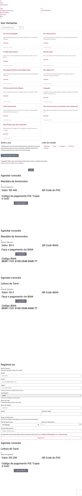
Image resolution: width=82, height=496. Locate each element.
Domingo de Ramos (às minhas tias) (16, 70)
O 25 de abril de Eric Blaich (13, 88)
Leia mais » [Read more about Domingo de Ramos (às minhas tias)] (5, 79)
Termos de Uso (5, 163)
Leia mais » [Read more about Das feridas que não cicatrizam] (5, 134)
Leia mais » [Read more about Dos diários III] (46, 79)
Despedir (46, 88)
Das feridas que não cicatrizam (14, 125)
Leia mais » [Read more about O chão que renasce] (5, 61)
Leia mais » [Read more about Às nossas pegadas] (5, 43)
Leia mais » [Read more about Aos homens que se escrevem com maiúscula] (46, 115)
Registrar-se (41, 438)
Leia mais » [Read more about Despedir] (46, 97)
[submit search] (21, 27)
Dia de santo (48, 52)
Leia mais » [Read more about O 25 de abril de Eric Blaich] (5, 96)
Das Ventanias (9, 23)
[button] (41, 186)
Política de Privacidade (16, 163)
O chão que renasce (10, 52)
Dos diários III (48, 70)
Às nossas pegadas (10, 34)
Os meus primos (49, 34)
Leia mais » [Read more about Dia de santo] (46, 59)
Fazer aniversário (9, 106)
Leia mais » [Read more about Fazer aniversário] (5, 115)
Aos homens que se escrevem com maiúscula (60, 106)
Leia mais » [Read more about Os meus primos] (46, 43)
